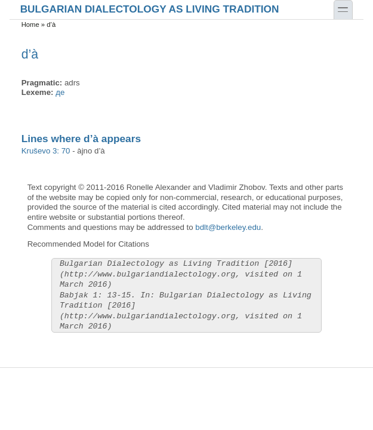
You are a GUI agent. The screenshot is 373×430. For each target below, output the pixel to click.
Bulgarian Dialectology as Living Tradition (149, 8)
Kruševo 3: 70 (45, 150)
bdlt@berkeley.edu (228, 227)
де (60, 92)
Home (30, 24)
